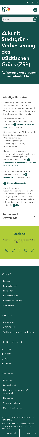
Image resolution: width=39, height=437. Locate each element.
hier (18, 205)
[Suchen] (19, 19)
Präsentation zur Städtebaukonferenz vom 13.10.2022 (19, 164)
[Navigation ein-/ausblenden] (35, 10)
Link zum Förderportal (17, 183)
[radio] (7, 250)
